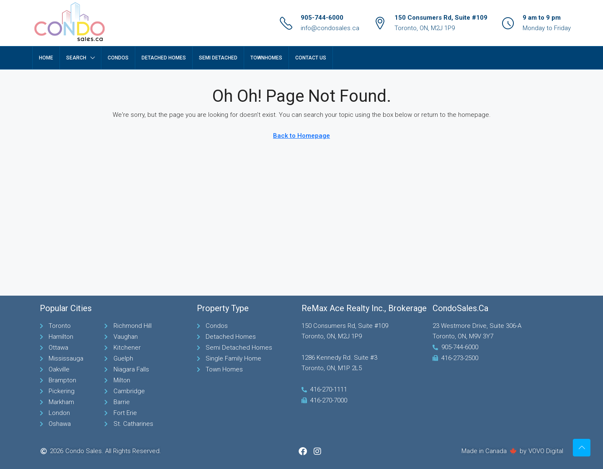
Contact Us (310, 58)
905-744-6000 (322, 17)
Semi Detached (218, 58)
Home (46, 58)
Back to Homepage (301, 135)
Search (76, 58)
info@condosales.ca (330, 28)
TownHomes (266, 58)
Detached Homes (164, 58)
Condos (118, 58)
